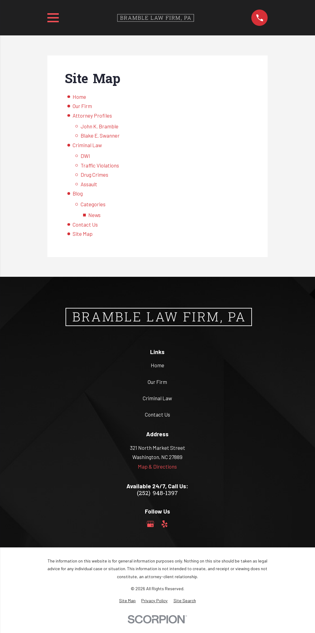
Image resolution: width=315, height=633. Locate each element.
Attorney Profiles (92, 115)
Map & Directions (157, 466)
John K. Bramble (99, 126)
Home (79, 97)
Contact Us (85, 224)
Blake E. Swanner (100, 135)
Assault (89, 184)
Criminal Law (87, 145)
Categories (93, 204)
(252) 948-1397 (157, 494)
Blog (78, 193)
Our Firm (82, 106)
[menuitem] (127, 601)
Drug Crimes (94, 174)
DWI (85, 156)
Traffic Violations (100, 165)
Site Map (83, 234)
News (94, 215)
